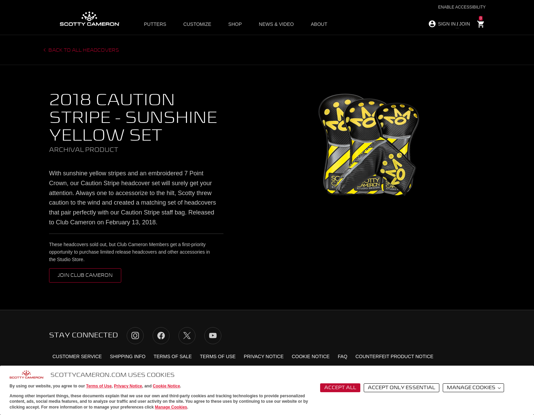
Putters (158, 24)
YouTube (212, 335)
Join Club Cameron (85, 275)
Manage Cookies (171, 407)
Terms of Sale (173, 356)
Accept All (340, 387)
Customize (197, 24)
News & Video (269, 24)
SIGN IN (447, 24)
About (308, 24)
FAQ (342, 356)
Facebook (161, 335)
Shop (231, 24)
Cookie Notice (166, 386)
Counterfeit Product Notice (395, 356)
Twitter (186, 335)
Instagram (135, 335)
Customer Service (77, 356)
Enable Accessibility (462, 7)
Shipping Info (127, 356)
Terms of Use (99, 386)
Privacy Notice (128, 386)
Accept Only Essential (401, 387)
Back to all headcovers (83, 50)
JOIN (464, 24)
